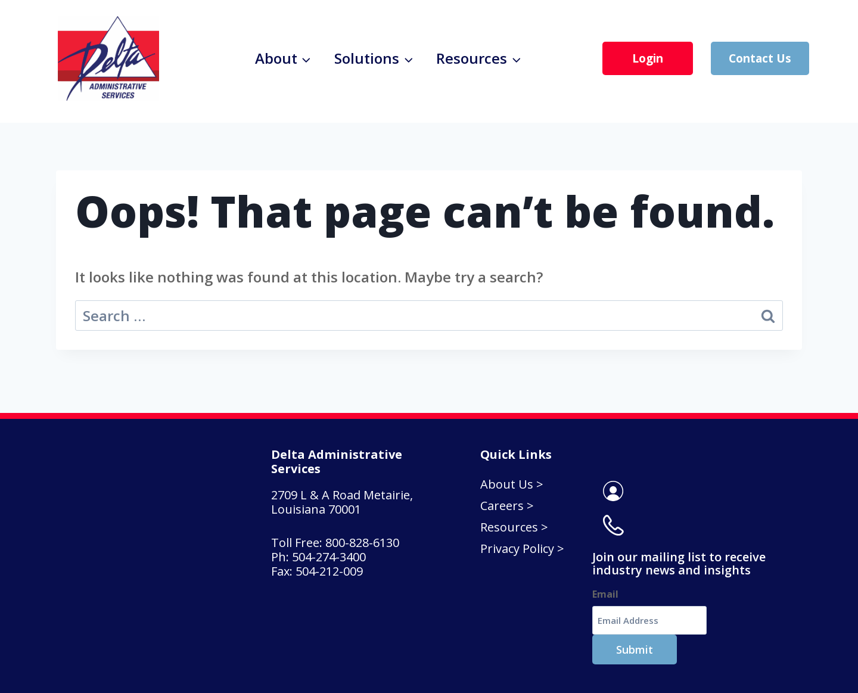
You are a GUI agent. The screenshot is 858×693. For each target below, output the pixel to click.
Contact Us (760, 58)
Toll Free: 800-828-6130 (336, 527)
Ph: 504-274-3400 (320, 541)
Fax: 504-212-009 (317, 556)
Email (605, 592)
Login (647, 58)
